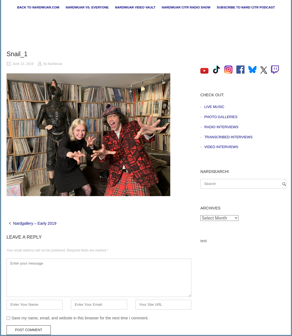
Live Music (214, 107)
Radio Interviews (221, 127)
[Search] (284, 184)
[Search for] (243, 184)
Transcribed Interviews (228, 137)
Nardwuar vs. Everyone (87, 7)
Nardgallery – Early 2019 (34, 223)
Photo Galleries (220, 117)
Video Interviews (221, 147)
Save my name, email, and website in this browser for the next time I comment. (79, 318)
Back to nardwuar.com (38, 7)
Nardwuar (55, 64)
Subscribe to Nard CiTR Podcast (246, 7)
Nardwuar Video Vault (135, 7)
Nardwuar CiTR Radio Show (186, 7)
